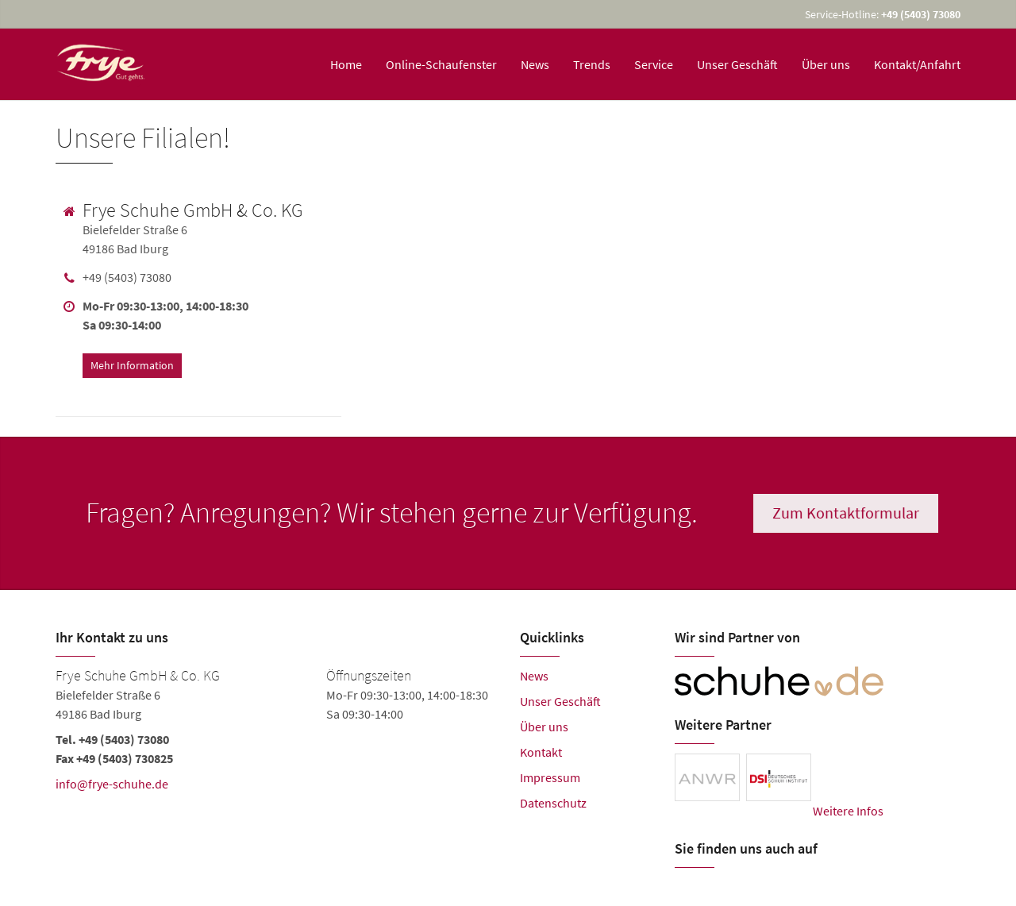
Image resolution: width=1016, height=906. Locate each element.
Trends (591, 64)
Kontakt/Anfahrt (917, 64)
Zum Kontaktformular (848, 512)
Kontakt (541, 752)
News (535, 64)
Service (653, 64)
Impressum (550, 777)
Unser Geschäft (737, 64)
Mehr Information (132, 363)
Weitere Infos (848, 811)
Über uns (826, 64)
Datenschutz (553, 803)
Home (346, 64)
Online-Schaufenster (441, 64)
